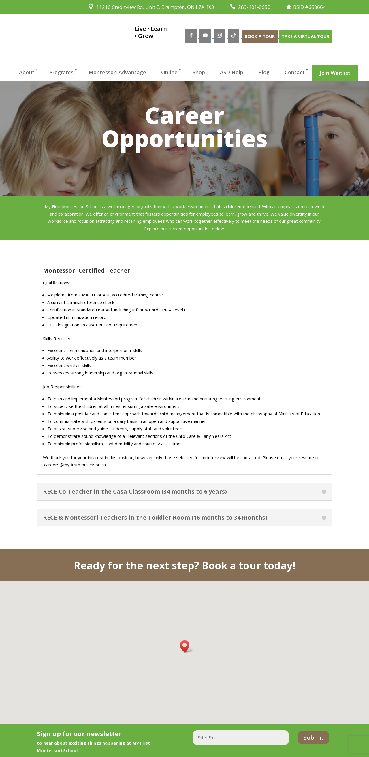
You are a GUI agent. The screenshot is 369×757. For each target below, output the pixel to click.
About (26, 72)
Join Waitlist (335, 72)
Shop (199, 72)
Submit (313, 737)
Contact (295, 72)
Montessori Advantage (117, 72)
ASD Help (231, 72)
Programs (61, 72)
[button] (186, 646)
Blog (264, 72)
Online (169, 72)
